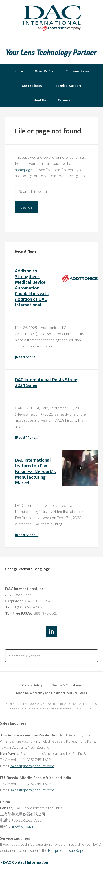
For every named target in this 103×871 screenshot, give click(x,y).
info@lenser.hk (23, 826)
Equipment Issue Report (67, 850)
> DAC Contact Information (24, 862)
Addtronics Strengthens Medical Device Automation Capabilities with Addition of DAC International (32, 287)
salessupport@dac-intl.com (32, 765)
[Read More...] (27, 357)
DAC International (51, 18)
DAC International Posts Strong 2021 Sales (47, 382)
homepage (23, 169)
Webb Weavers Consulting (70, 708)
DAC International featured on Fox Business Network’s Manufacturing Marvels (35, 471)
